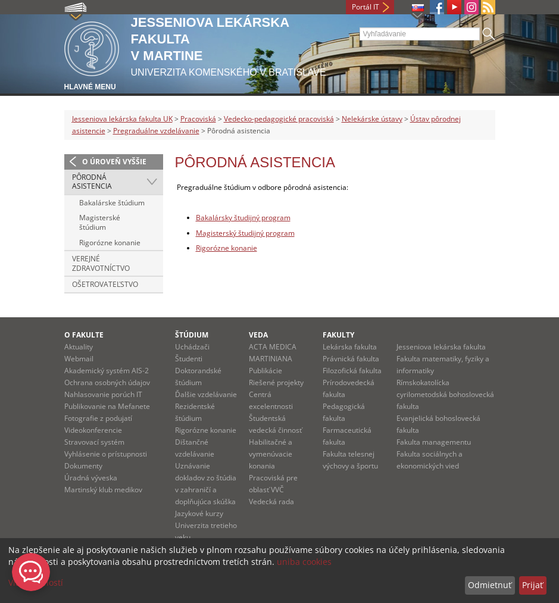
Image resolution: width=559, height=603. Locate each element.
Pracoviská (198, 119)
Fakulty (338, 335)
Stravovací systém (94, 442)
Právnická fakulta (351, 359)
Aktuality (78, 347)
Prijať (532, 584)
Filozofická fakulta (352, 370)
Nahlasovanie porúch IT (103, 394)
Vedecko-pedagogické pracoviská (279, 119)
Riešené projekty (276, 382)
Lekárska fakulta (350, 347)
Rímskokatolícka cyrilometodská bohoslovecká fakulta (445, 394)
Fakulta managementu (433, 442)
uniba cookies (304, 561)
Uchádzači (192, 347)
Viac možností (35, 582)
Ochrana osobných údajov (107, 382)
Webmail (78, 359)
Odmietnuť (489, 584)
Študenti (188, 359)
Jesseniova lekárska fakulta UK (122, 119)
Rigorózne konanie (109, 243)
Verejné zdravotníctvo (101, 263)
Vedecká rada (271, 501)
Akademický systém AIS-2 (106, 370)
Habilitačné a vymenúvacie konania (270, 454)
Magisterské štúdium (99, 222)
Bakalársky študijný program (243, 218)
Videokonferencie (93, 430)
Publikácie (265, 370)
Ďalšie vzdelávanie (206, 394)
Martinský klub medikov (103, 490)
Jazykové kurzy (199, 513)
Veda (258, 335)
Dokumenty (83, 466)
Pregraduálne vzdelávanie (156, 131)
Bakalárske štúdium (112, 203)
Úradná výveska (90, 478)
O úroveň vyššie (114, 162)
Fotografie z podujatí (98, 418)
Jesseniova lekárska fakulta (441, 347)
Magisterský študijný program (245, 233)
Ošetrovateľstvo (105, 284)
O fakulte (84, 335)
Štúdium (191, 335)
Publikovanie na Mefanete (107, 406)
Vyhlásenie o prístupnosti (105, 454)
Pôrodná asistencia (92, 182)
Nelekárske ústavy (372, 119)
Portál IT (365, 7)
